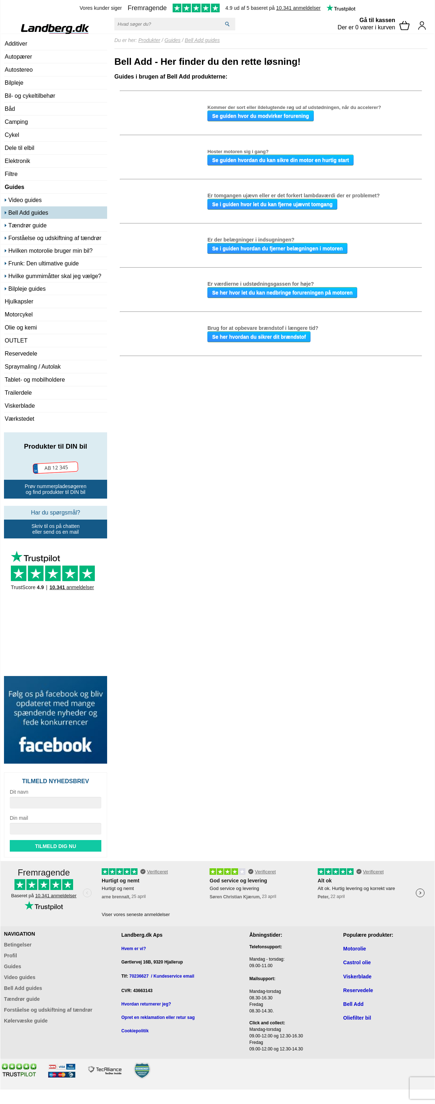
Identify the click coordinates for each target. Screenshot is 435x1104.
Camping (16, 122)
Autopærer (18, 57)
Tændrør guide (27, 225)
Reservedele (21, 353)
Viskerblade (20, 406)
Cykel (12, 135)
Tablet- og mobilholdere (35, 380)
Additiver (16, 44)
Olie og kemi (21, 327)
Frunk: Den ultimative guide (43, 263)
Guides (14, 187)
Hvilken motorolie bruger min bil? (50, 251)
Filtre (11, 174)
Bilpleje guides (27, 289)
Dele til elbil (19, 148)
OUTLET (16, 340)
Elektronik (17, 161)
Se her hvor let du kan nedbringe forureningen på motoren (282, 292)
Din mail (19, 818)
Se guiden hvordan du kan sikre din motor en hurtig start (280, 160)
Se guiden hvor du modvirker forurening (260, 116)
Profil (10, 955)
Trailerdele (18, 393)
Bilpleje (14, 83)
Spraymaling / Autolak (33, 367)
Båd (10, 109)
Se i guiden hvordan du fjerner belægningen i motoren (277, 248)
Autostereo (19, 70)
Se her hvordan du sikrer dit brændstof (259, 337)
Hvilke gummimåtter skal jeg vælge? (54, 276)
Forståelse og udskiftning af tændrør (54, 238)
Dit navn (19, 792)
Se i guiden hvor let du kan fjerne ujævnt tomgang (272, 204)
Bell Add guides (28, 213)
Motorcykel (19, 314)
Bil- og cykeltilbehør (30, 96)
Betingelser (17, 945)
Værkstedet (19, 419)
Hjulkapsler (19, 301)
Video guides (25, 200)
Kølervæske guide (26, 1021)
